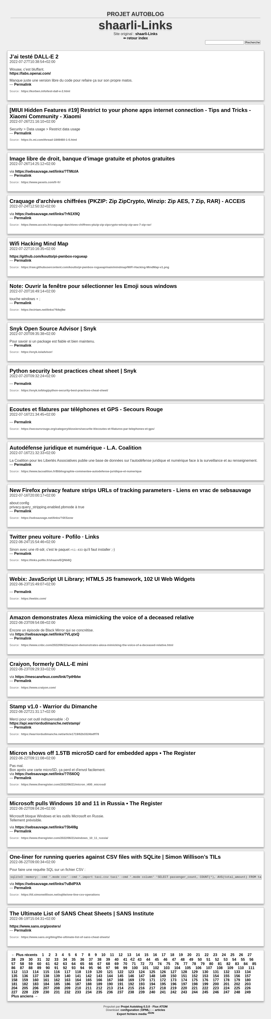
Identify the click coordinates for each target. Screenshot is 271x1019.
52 (217, 960)
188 (89, 985)
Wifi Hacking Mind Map (39, 244)
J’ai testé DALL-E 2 (34, 57)
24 (224, 955)
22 (207, 955)
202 (237, 985)
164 (78, 981)
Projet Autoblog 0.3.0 (135, 1007)
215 (131, 989)
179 (237, 981)
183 (36, 985)
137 (36, 977)
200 (216, 985)
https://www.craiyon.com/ (38, 687)
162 (57, 981)
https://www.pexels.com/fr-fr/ (40, 182)
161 (46, 981)
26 (241, 955)
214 (120, 989)
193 (142, 985)
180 (248, 981)
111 (252, 968)
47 (174, 960)
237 (120, 993)
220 (184, 989)
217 (152, 989)
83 (237, 964)
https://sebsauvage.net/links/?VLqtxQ (47, 634)
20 (189, 955)
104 (177, 968)
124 (142, 972)
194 (152, 985)
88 (31, 968)
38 (99, 960)
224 (227, 989)
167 (110, 981)
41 (125, 960)
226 (248, 989)
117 (67, 972)
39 (108, 960)
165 (89, 981)
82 (228, 964)
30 (31, 960)
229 (36, 993)
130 (205, 972)
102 (156, 968)
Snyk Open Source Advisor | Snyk (53, 329)
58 (22, 964)
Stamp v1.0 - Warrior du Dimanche (53, 706)
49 (191, 960)
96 (99, 968)
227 (14, 993)
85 (254, 964)
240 (152, 993)
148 (152, 977)
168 (120, 981)
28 (13, 960)
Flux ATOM (160, 1007)
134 (248, 972)
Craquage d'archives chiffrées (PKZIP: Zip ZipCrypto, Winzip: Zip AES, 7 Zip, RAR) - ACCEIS (127, 201)
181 (14, 985)
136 (25, 977)
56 (251, 960)
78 (194, 964)
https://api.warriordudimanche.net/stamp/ (45, 723)
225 (237, 989)
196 (173, 985)
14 (138, 955)
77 (186, 964)
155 (227, 977)
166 (99, 981)
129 (195, 972)
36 (82, 960)
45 (157, 960)
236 (110, 993)
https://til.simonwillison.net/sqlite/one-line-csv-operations (60, 895)
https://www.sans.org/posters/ (35, 927)
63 (65, 964)
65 (82, 964)
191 (120, 985)
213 (110, 989)
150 (173, 977)
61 (48, 964)
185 (57, 985)
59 (31, 964)
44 (148, 960)
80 (211, 964)
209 (67, 989)
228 (25, 993)
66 (91, 964)
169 (131, 981)
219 (173, 989)
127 (173, 972)
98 (117, 968)
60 (39, 964)
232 (67, 993)
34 (65, 960)
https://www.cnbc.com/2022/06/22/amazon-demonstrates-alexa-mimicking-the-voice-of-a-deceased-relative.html (97, 645)
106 (198, 968)
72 (142, 964)
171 (152, 981)
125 (152, 972)
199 (205, 985)
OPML (145, 1010)
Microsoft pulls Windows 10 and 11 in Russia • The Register (86, 803)
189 (99, 985)
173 (173, 981)
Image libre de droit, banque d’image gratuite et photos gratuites (92, 159)
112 (14, 972)
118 (78, 972)
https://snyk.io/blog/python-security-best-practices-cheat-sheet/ (64, 390)
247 (227, 993)
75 (168, 964)
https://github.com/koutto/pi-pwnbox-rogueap (48, 256)
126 (163, 972)
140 (67, 977)
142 (89, 977)
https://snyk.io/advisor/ (36, 352)
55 (243, 960)
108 (220, 968)
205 (25, 989)
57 (13, 964)
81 (220, 964)
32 (48, 960)
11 (112, 955)
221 (195, 989)
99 (125, 968)
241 (163, 993)
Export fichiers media (135, 1014)
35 (74, 960)
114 (36, 972)
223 (216, 989)
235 (99, 993)
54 (234, 960)
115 (46, 972)
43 (140, 960)
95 (91, 968)
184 (46, 985)
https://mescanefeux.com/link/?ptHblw (48, 677)
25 (233, 955)
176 (205, 981)
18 (172, 955)
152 (195, 977)
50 (200, 960)
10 (103, 955)
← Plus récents (24, 955)
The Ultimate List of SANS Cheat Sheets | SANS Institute (82, 914)
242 (173, 993)
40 (117, 960)
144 (110, 977)
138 (46, 977)
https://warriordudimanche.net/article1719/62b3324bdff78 (60, 734)
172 (163, 981)
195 (163, 985)
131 (216, 972)
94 (82, 968)
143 (99, 977)
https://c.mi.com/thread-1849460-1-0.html (49, 139)
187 (78, 985)
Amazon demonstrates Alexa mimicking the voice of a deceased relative (102, 617)
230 (46, 993)
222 (205, 989)
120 (99, 972)
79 (203, 964)
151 (184, 977)
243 (184, 993)
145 (120, 977)
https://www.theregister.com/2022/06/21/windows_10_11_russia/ (64, 838)
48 (183, 960)
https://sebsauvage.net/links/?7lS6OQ (47, 774)
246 (216, 993)
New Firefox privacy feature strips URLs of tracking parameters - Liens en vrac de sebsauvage (130, 490)
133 (237, 972)
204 (14, 989)
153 (205, 977)
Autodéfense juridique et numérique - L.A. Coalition (76, 448)
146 (131, 977)
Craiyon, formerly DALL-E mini (49, 664)
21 (198, 955)
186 (67, 985)
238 (131, 993)
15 (146, 955)
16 (155, 955)
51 (208, 960)
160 (36, 981)
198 (195, 985)
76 (177, 964)
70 (125, 964)
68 (108, 964)
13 (129, 955)
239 (142, 993)
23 (215, 955)
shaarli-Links (135, 25)
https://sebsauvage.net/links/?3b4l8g (46, 827)
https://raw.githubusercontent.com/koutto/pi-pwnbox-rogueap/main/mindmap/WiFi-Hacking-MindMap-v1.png (95, 267)
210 (78, 989)
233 (78, 993)
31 (39, 960)
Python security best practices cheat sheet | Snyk (73, 371)
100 (135, 968)
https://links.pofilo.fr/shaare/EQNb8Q (46, 560)
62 (56, 964)
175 (195, 981)
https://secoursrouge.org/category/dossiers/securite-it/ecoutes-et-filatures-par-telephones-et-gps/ (88, 428)
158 (14, 981)
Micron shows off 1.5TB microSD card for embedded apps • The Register (103, 753)
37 (91, 960)
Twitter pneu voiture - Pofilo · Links (54, 537)
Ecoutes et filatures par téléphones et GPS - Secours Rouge (86, 409)
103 (166, 968)
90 (48, 968)
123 (131, 972)
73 (151, 964)
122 (120, 972)
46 (165, 960)
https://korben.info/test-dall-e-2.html (45, 91)
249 (248, 993)
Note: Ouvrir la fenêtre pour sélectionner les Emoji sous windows (93, 286)
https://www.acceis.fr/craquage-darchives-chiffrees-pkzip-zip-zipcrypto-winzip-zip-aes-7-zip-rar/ (86, 224)
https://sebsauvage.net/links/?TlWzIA (46, 171)
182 (25, 985)
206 (36, 989)
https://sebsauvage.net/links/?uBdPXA (48, 884)
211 (89, 989)
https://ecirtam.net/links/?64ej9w (43, 309)
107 (209, 968)
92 (65, 968)
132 (227, 972)
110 (241, 968)
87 (22, 968)
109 (230, 968)
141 (78, 977)
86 (13, 968)
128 (184, 972)
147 (142, 977)
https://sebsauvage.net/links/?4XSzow (47, 518)
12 (121, 955)
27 (250, 955)
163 (67, 981)
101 (145, 968)
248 (237, 993)
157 (248, 977)
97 (108, 968)
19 (181, 955)
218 (163, 989)
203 (248, 985)
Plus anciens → (24, 997)
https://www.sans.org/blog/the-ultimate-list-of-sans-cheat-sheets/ (65, 937)
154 (216, 977)
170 (142, 981)
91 (56, 968)
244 (195, 993)
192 (131, 985)
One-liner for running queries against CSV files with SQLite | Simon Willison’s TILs (115, 857)
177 (216, 981)
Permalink (22, 84)
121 (110, 972)
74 (160, 964)
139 (57, 977)
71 (134, 964)
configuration (130, 1010)
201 (227, 985)
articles (160, 1010)
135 (14, 977)
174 (184, 981)
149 (163, 977)
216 (142, 989)
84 (246, 964)
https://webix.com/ (33, 598)
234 (89, 993)
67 (99, 964)
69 (117, 964)
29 (22, 960)
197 (184, 985)
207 (46, 989)
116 (57, 972)
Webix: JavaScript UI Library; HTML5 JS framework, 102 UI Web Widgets (102, 579)
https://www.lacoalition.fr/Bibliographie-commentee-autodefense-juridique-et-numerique (81, 471)
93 (74, 968)
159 (25, 981)
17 (164, 955)
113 (25, 972)
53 (226, 960)
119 (89, 972)
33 (56, 960)
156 (237, 977)
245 (205, 993)
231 (57, 993)
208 (57, 989)
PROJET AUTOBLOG (135, 14)
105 (188, 968)
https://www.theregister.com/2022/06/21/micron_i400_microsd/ (63, 784)
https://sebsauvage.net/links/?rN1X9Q (47, 214)
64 (74, 964)
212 (99, 989)
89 (39, 968)
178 (227, 981)
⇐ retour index (135, 38)
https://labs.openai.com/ (30, 73)
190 (110, 985)
